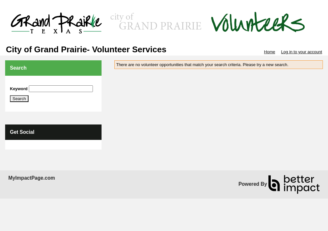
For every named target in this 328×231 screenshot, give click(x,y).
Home (269, 51)
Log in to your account (301, 51)
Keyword (19, 88)
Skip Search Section (28, 83)
